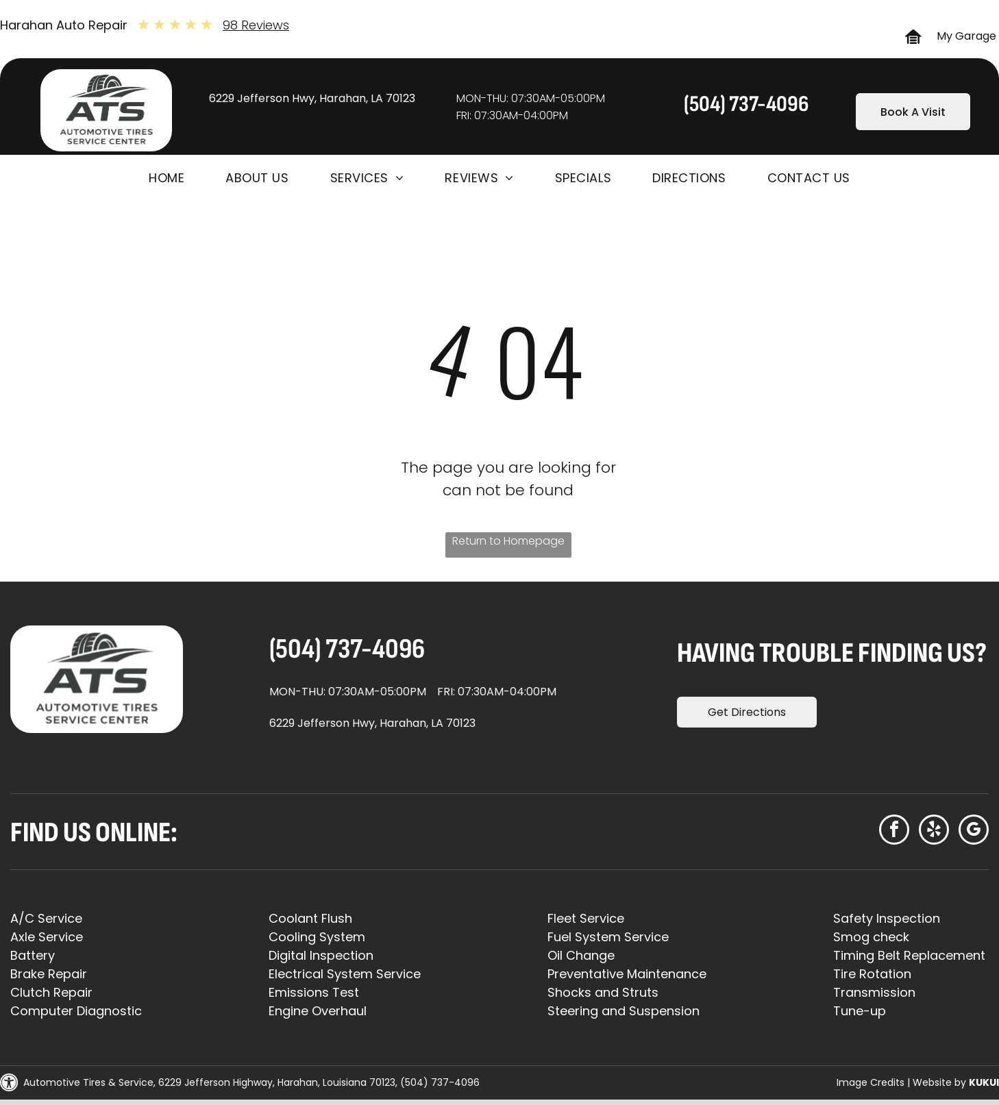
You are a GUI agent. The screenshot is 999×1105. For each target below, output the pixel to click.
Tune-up (859, 1010)
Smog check (871, 936)
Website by (939, 1082)
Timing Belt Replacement (909, 955)
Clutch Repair (51, 992)
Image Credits (870, 1082)
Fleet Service (585, 918)
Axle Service (46, 936)
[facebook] (894, 831)
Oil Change (581, 955)
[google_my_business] (974, 831)
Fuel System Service (608, 936)
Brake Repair (48, 973)
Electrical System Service (345, 973)
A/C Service (46, 918)
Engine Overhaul (318, 1010)
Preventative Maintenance (626, 973)
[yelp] (934, 831)
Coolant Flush (310, 918)
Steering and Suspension (623, 1010)
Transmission (874, 992)
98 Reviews (256, 25)
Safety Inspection (886, 918)
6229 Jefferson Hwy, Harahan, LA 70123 (312, 98)
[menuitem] (166, 178)
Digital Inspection (321, 955)
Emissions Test (314, 992)
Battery (32, 955)
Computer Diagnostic (76, 1010)
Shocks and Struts (602, 992)
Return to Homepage (508, 541)
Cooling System (317, 936)
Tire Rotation (872, 973)
